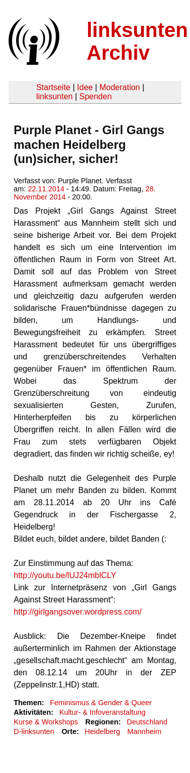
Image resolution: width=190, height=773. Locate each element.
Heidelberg (102, 731)
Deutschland (147, 722)
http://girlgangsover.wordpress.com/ (78, 611)
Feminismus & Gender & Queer (100, 703)
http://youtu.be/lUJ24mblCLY (65, 575)
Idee (85, 87)
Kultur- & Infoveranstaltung (102, 712)
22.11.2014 (46, 189)
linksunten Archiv (137, 41)
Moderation (119, 87)
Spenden (95, 96)
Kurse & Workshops (46, 722)
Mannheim (144, 731)
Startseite (53, 87)
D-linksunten (34, 731)
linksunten (54, 96)
